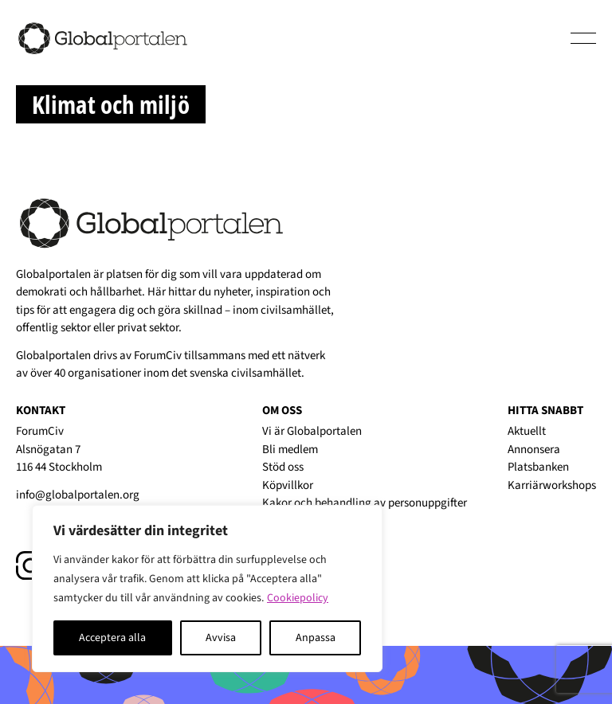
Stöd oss (283, 467)
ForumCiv (158, 355)
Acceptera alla (112, 638)
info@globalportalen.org (77, 495)
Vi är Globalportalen (312, 431)
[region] (207, 588)
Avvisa (221, 638)
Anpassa (315, 638)
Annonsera (534, 449)
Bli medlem (290, 449)
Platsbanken (538, 467)
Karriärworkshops (552, 485)
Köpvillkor (287, 485)
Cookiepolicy (297, 598)
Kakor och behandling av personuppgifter (364, 503)
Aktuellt (527, 431)
